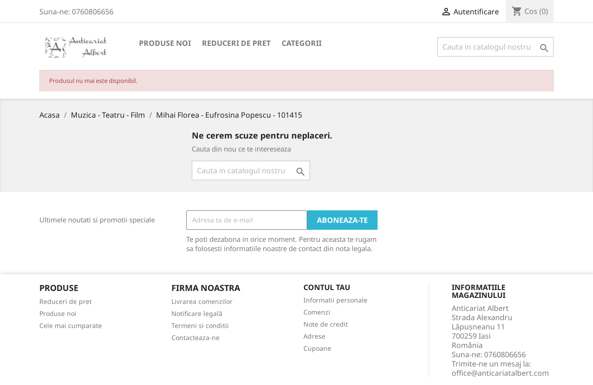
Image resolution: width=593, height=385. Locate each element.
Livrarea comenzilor (202, 301)
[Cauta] (495, 47)
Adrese (314, 336)
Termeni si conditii (200, 325)
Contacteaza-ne (195, 337)
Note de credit (325, 324)
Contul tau (326, 288)
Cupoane (317, 348)
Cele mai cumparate (70, 325)
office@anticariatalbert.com (500, 373)
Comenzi (316, 312)
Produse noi (165, 43)
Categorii (302, 43)
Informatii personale (335, 300)
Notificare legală (196, 313)
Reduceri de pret (236, 43)
